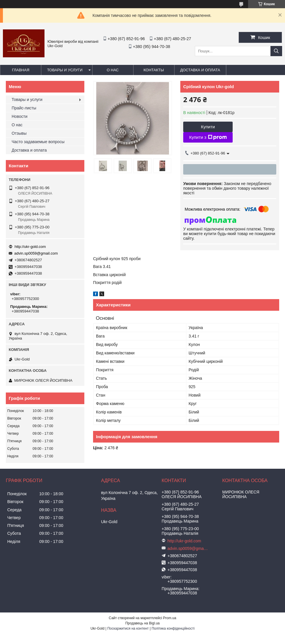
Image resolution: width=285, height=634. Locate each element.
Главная (20, 70)
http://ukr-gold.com (30, 246)
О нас (113, 70)
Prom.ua (169, 618)
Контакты (153, 70)
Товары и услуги (65, 70)
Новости (19, 116)
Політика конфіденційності (173, 628)
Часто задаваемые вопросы (38, 141)
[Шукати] (276, 51)
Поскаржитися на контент (128, 628)
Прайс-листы (24, 108)
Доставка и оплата (200, 70)
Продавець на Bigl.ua (142, 623)
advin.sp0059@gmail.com (36, 253)
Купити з (208, 137)
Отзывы (19, 133)
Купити (208, 126)
